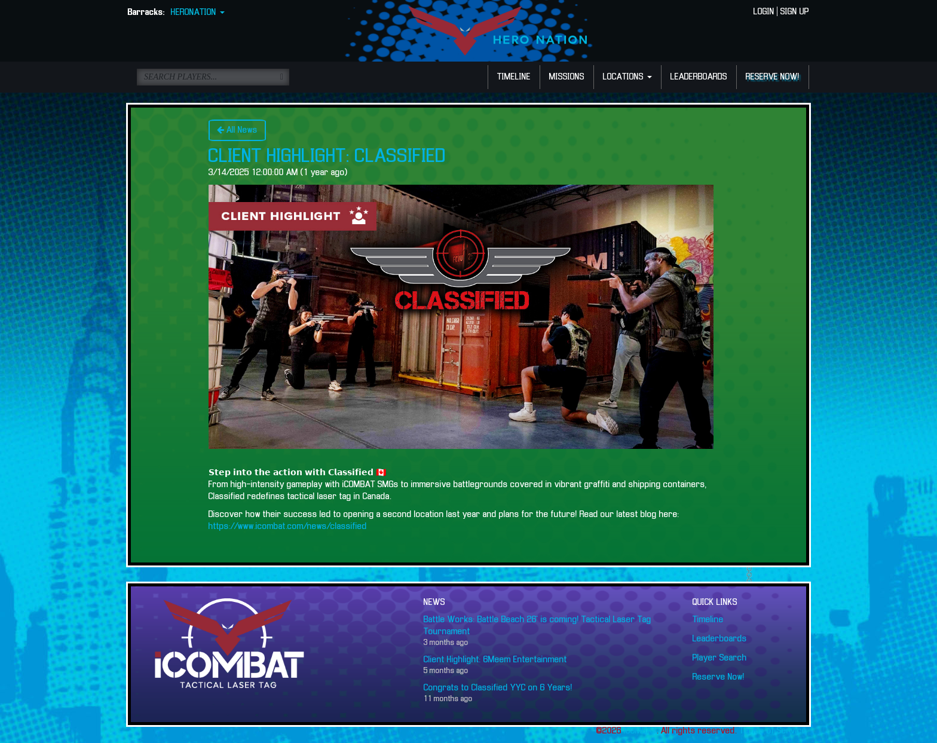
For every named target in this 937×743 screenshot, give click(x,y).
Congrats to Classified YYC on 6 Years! (498, 688)
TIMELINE (514, 77)
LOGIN (764, 12)
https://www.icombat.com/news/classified (288, 526)
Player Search (720, 658)
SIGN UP (794, 12)
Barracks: (146, 12)
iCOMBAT (640, 731)
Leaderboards (720, 639)
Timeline (708, 620)
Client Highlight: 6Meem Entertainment (495, 660)
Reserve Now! (719, 677)
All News (237, 130)
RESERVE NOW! (773, 77)
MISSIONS (566, 77)
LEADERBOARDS (698, 77)
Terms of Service (773, 731)
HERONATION (198, 12)
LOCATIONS (627, 77)
